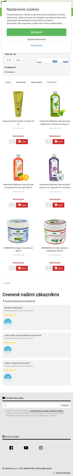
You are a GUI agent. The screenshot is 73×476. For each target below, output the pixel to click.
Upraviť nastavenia (36, 39)
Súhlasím (36, 32)
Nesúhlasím (36, 45)
